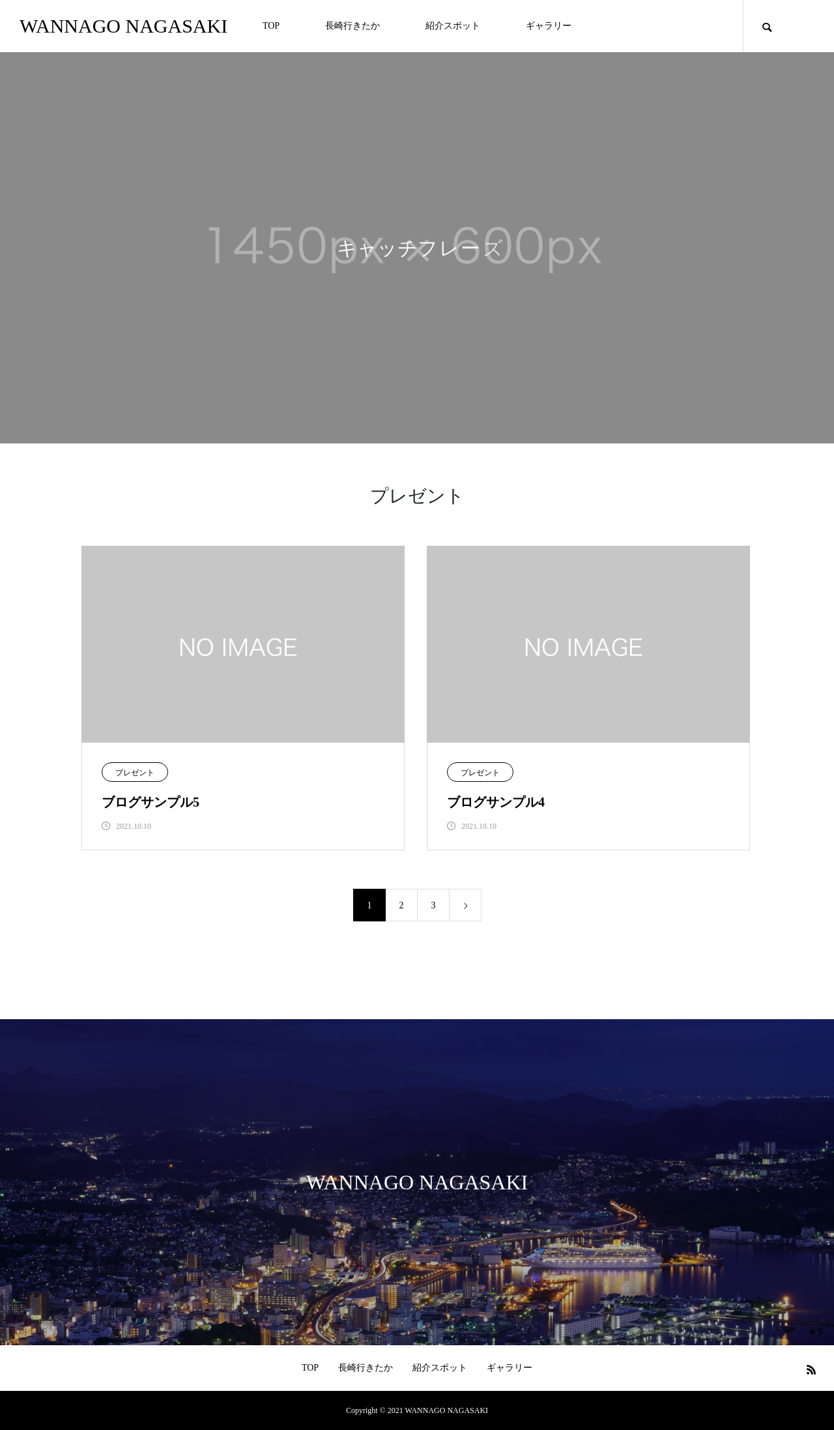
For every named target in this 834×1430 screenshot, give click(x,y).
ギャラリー (548, 26)
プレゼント (134, 772)
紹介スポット (452, 26)
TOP (271, 26)
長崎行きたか (352, 26)
